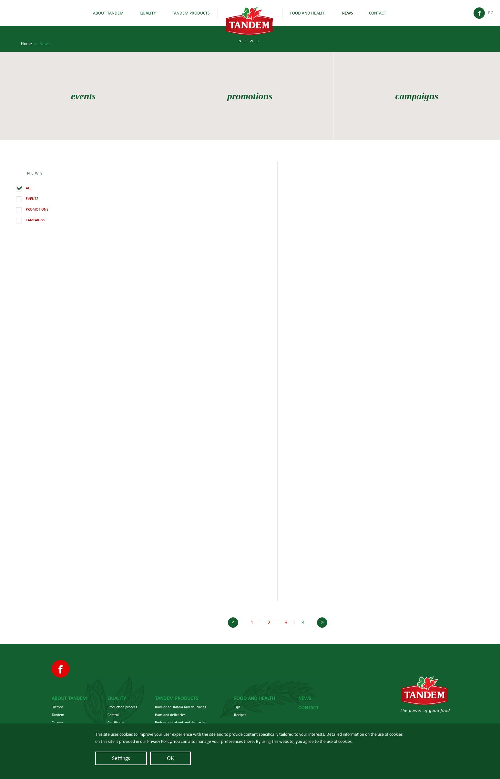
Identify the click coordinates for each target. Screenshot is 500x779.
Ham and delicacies (170, 715)
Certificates (116, 722)
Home (29, 44)
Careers (58, 722)
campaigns (416, 96)
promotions (249, 96)
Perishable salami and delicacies (180, 722)
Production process (122, 707)
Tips (237, 707)
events (83, 96)
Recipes (240, 715)
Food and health (308, 13)
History (57, 707)
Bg (491, 13)
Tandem (58, 715)
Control (113, 715)
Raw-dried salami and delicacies (180, 707)
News (347, 13)
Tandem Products (190, 13)
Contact (377, 13)
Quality (148, 13)
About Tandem (108, 13)
